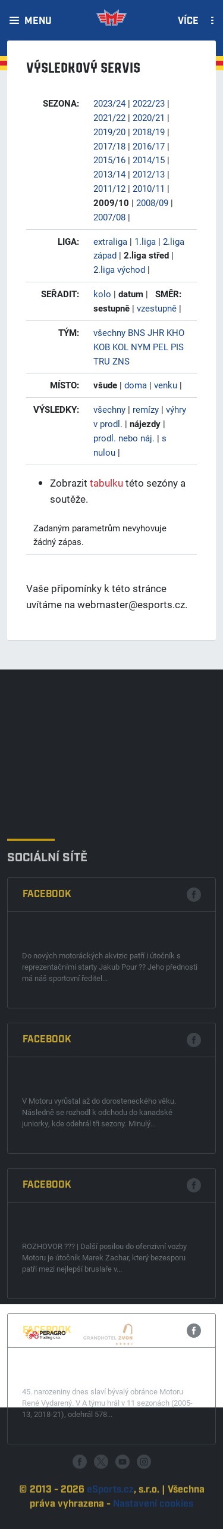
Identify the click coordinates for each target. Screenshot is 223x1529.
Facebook (47, 1048)
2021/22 (109, 117)
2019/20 (109, 132)
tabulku (106, 483)
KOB (101, 347)
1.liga (145, 241)
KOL (120, 347)
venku (165, 385)
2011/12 (109, 188)
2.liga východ (119, 269)
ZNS (121, 361)
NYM (140, 347)
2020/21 (149, 117)
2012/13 (149, 174)
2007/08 (109, 217)
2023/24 (109, 103)
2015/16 (109, 160)
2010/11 (149, 188)
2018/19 (149, 132)
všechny (109, 332)
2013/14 (109, 174)
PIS (177, 347)
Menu (38, 21)
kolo (102, 294)
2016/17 (149, 146)
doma (135, 385)
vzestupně (157, 308)
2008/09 (152, 202)
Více (188, 21)
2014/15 (149, 160)
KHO (175, 332)
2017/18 (109, 146)
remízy (146, 409)
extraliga (110, 241)
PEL (160, 347)
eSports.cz (110, 1515)
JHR (155, 332)
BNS (136, 332)
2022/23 (149, 103)
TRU (101, 361)
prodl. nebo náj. (124, 438)
